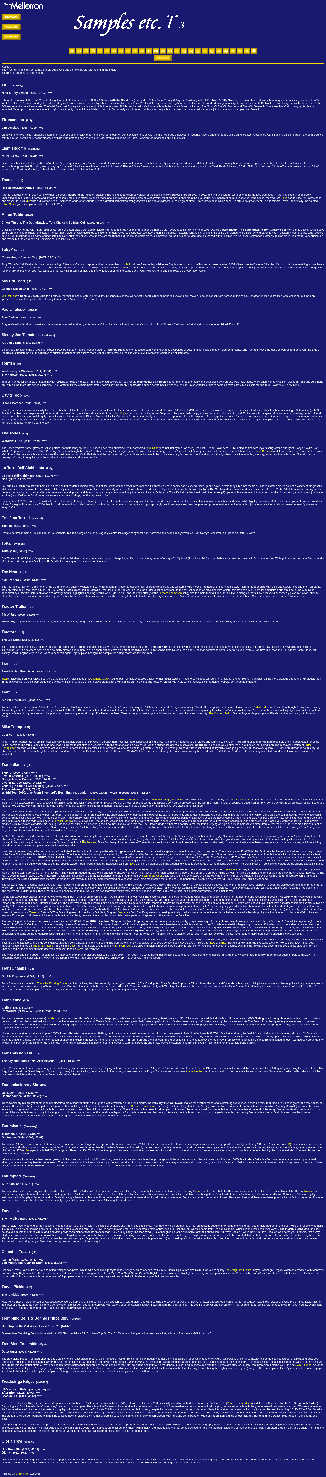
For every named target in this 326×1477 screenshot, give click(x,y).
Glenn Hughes (195, 1071)
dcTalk (127, 264)
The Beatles (89, 842)
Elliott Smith (9, 204)
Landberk (246, 1403)
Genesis (35, 912)
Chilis (283, 197)
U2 (29, 201)
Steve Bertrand (263, 451)
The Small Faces (43, 945)
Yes (79, 948)
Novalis (308, 1191)
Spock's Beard (91, 799)
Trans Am (43, 983)
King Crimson (123, 945)
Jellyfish (153, 448)
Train (5, 678)
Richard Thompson (170, 593)
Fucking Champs (59, 983)
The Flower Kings (159, 799)
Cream (200, 1068)
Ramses (7, 1194)
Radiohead (259, 707)
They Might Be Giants (238, 1270)
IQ (289, 1144)
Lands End (53, 1018)
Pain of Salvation (152, 875)
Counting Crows (100, 678)
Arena (197, 1191)
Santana (123, 912)
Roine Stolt (135, 799)
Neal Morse (120, 799)
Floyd (131, 863)
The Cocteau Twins (220, 713)
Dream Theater (240, 799)
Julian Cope (119, 413)
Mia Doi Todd (9, 295)
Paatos (231, 1403)
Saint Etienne (303, 1364)
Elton (224, 942)
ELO (212, 942)
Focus (71, 945)
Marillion (177, 799)
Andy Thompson (21, 1474)
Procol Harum (63, 820)
